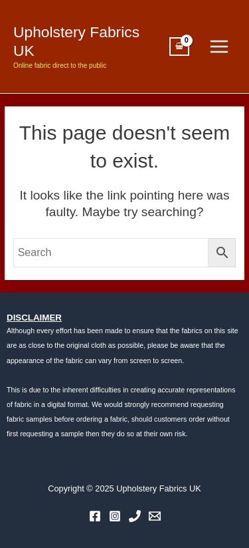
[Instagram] (115, 516)
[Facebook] (95, 516)
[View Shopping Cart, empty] (179, 46)
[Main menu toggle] (219, 46)
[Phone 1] (135, 516)
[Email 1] (155, 516)
